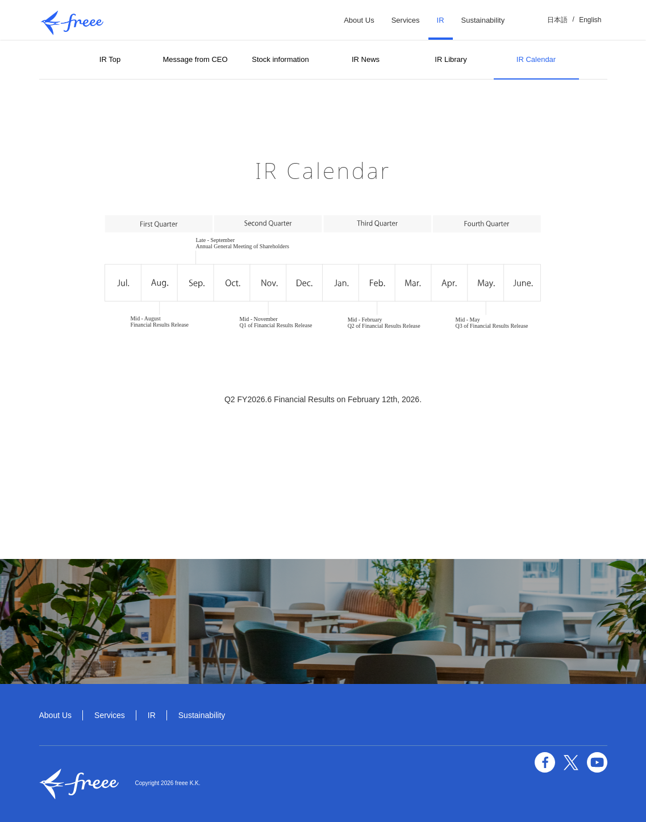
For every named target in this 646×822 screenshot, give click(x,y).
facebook (545, 762)
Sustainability (483, 20)
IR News (366, 59)
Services (405, 20)
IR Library (450, 59)
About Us (359, 20)
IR (440, 20)
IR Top (109, 59)
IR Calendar (536, 59)
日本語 (557, 20)
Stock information (280, 59)
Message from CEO (194, 59)
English (590, 20)
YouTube (597, 762)
